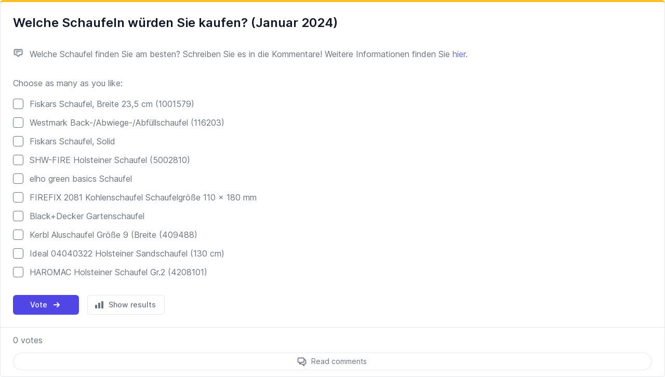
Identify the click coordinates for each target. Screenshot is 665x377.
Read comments (339, 361)
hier (459, 54)
